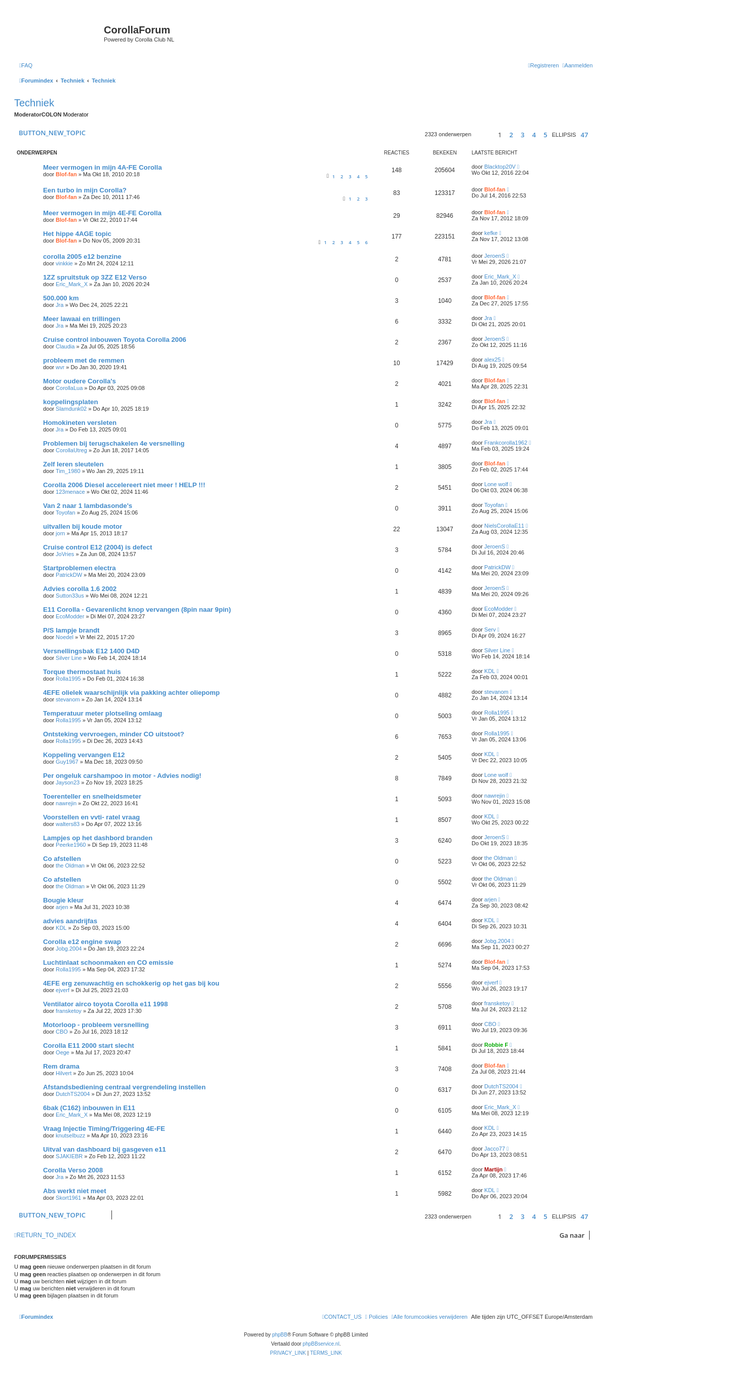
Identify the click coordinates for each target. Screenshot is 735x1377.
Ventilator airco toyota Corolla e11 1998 (105, 1004)
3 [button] (522, 134)
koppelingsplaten (70, 402)
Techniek (34, 102)
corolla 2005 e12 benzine (82, 256)
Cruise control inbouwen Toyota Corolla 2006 (114, 339)
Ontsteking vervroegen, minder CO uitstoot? (113, 734)
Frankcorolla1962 (505, 443)
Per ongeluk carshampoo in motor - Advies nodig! (122, 775)
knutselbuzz (70, 1135)
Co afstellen (62, 858)
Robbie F (496, 1045)
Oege (62, 1052)
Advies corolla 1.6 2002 (80, 589)
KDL (489, 671)
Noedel (64, 637)
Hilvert (63, 1073)
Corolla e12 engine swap (82, 942)
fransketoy (69, 1011)
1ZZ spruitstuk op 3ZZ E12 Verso (94, 277)
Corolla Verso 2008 (73, 1170)
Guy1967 (67, 762)
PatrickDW (69, 575)
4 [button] (533, 134)
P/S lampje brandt (71, 630)
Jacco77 (494, 1149)
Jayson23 (68, 782)
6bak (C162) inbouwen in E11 (89, 1108)
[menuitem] (25, 65)
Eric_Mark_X (72, 284)
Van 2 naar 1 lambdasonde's (87, 505)
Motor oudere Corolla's (79, 381)
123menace (70, 492)
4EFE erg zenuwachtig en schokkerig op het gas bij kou (131, 983)
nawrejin (66, 803)
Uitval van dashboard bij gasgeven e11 (104, 1149)
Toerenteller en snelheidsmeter (92, 796)
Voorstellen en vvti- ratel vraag (91, 817)
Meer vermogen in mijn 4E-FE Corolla (102, 213)
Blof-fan (66, 174)
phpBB (279, 1334)
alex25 (492, 360)
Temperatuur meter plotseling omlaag (102, 713)
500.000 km (61, 298)
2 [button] (511, 134)
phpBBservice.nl (321, 1344)
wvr (60, 367)
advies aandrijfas (70, 921)
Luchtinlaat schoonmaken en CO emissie (108, 962)
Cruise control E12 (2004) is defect (97, 547)
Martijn (493, 1169)
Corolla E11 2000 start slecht (88, 1045)
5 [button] (545, 134)
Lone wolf (496, 484)
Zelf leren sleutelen (73, 464)
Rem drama (61, 1066)
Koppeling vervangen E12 (84, 755)
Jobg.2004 (69, 949)
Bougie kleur (63, 900)
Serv (490, 629)
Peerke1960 (71, 845)
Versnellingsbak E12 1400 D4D (91, 651)
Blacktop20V (500, 167)
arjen (62, 907)
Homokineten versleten (80, 422)
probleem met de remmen (84, 360)
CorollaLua (69, 388)
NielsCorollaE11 (504, 526)
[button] (483, 134)
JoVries (65, 554)
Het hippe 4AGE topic (77, 234)
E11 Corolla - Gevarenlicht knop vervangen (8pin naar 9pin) (137, 609)
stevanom (68, 699)
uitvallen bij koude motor (82, 526)
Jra (59, 305)
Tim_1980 (68, 471)
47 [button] (584, 134)
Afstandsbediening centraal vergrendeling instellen (124, 1087)
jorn (60, 533)
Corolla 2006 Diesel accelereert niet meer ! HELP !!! (124, 485)
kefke (490, 233)
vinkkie (64, 263)
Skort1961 (68, 1198)
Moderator (76, 114)
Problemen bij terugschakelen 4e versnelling (113, 443)
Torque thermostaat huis (82, 672)
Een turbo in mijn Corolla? (85, 190)
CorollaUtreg (71, 450)
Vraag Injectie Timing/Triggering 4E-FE (104, 1128)
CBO (62, 1032)
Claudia (65, 346)
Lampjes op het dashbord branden (97, 838)
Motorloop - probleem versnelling (96, 1025)
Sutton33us (70, 596)
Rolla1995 (68, 679)
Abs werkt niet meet (74, 1191)
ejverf (62, 990)
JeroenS (494, 256)
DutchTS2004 (73, 1094)
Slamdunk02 (71, 409)
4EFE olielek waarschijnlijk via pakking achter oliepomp (131, 692)
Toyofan (65, 512)
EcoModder (70, 616)
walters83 (68, 824)
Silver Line (69, 658)
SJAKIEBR (69, 1156)
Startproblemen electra (79, 568)
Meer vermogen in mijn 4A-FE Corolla (102, 167)
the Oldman (70, 865)
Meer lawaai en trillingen (81, 319)
